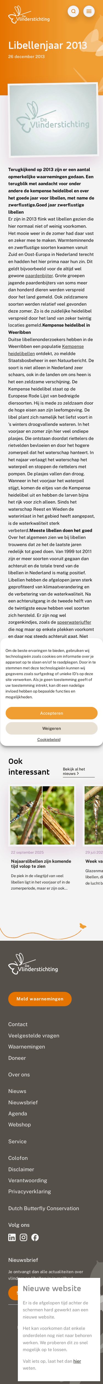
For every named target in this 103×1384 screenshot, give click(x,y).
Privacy (51, 1345)
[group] (42, 842)
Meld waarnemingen (39, 999)
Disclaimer (51, 1357)
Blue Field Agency (66, 1333)
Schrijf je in (30, 1293)
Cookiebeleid (48, 739)
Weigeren (51, 728)
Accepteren (51, 713)
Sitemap (51, 1369)
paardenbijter (39, 275)
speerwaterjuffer (74, 622)
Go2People (75, 1327)
